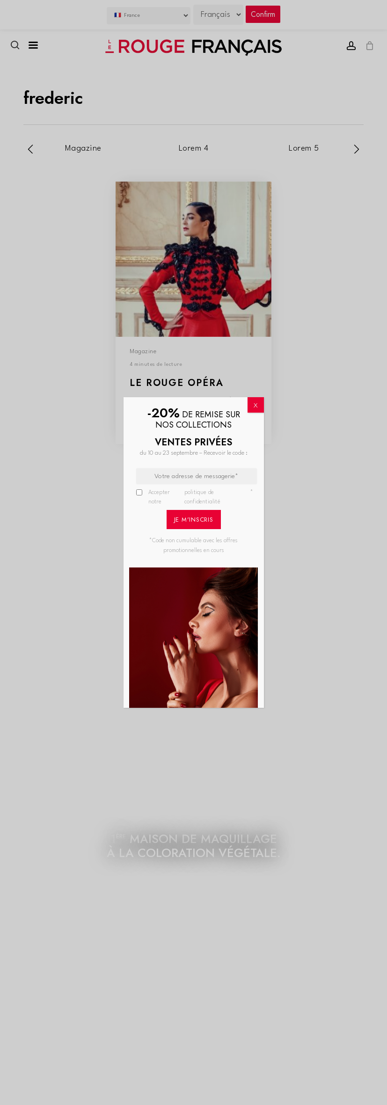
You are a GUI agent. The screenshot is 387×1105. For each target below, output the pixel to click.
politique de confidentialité (202, 497)
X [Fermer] (256, 405)
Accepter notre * (200, 497)
